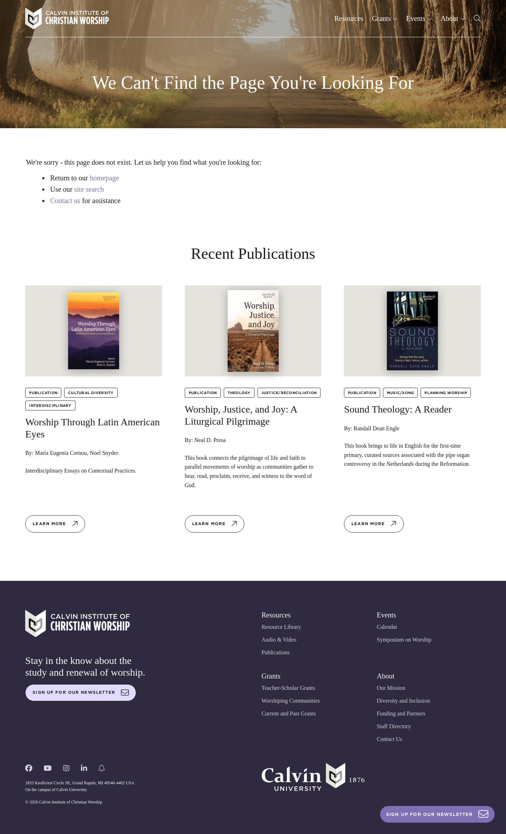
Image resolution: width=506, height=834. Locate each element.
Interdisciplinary (50, 405)
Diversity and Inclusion (403, 701)
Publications (276, 652)
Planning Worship (445, 393)
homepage (104, 178)
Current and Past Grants (289, 713)
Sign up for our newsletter (81, 693)
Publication (43, 393)
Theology (239, 393)
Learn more (55, 524)
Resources (348, 18)
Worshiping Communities (291, 701)
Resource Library (281, 627)
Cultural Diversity (91, 393)
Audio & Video (279, 640)
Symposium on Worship (404, 640)
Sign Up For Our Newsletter (437, 814)
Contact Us (389, 739)
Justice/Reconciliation (289, 393)
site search (89, 189)
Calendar (387, 627)
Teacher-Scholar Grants (288, 688)
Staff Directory (394, 726)
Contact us (65, 201)
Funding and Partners (401, 713)
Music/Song (400, 393)
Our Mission (391, 688)
